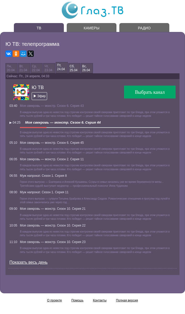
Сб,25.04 (73, 68)
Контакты (99, 300)
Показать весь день (28, 262)
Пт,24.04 (61, 67)
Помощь (77, 300)
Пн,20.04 (11, 68)
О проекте (54, 300)
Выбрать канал (150, 92)
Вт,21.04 (23, 68)
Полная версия (127, 300)
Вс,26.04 (86, 68)
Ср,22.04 (36, 68)
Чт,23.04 (48, 68)
